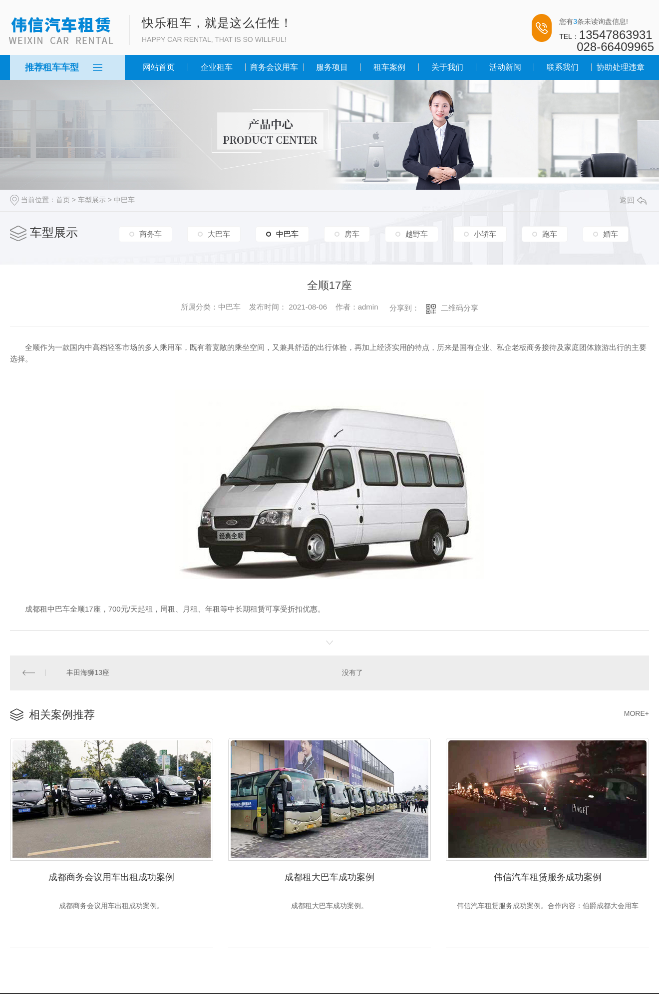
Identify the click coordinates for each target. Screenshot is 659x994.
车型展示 (92, 200)
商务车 (150, 234)
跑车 (549, 234)
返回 (633, 200)
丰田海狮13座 (87, 672)
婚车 (610, 234)
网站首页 (159, 67)
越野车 (416, 234)
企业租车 (217, 67)
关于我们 (447, 67)
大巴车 (219, 234)
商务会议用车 (274, 67)
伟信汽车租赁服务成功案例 (548, 876)
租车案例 (389, 67)
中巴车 (124, 200)
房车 (351, 234)
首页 (63, 200)
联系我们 (563, 67)
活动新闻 (505, 67)
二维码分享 (459, 308)
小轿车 (485, 234)
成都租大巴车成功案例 (329, 876)
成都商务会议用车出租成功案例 (111, 876)
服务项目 (332, 67)
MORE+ (636, 713)
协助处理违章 (621, 67)
